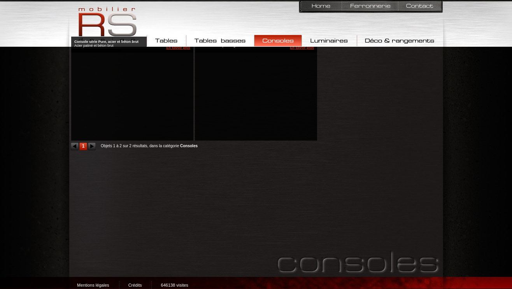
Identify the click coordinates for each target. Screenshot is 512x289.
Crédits (135, 285)
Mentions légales (93, 285)
